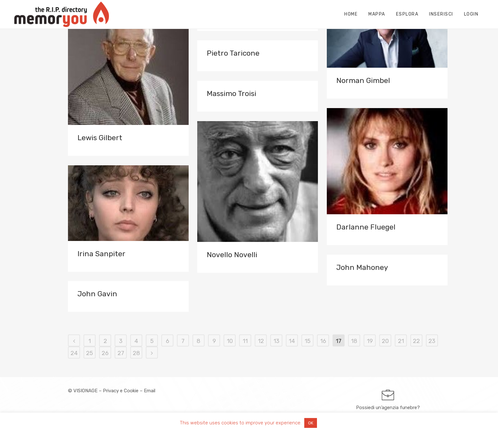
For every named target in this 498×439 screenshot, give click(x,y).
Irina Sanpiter (101, 253)
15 (308, 341)
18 (354, 341)
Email (149, 391)
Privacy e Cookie (120, 391)
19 (370, 341)
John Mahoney (362, 267)
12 (261, 341)
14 (292, 341)
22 (416, 341)
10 (230, 341)
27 (121, 353)
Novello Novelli (232, 254)
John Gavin (97, 293)
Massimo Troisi (231, 93)
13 (276, 341)
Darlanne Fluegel (365, 227)
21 (401, 341)
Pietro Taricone (233, 53)
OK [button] (310, 423)
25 (89, 353)
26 (105, 353)
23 (431, 341)
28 (136, 353)
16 (323, 341)
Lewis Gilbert (99, 137)
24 (74, 353)
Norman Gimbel (363, 80)
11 (245, 341)
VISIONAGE (85, 391)
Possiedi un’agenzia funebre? (388, 407)
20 (385, 341)
